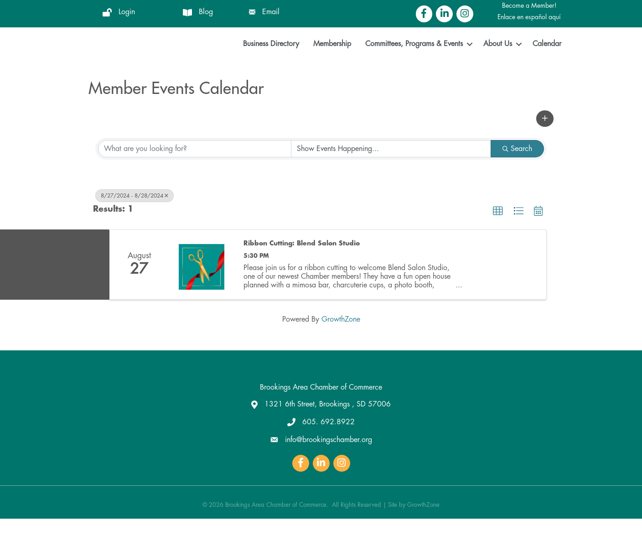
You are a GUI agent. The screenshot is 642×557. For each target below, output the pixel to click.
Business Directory (271, 63)
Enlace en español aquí (529, 17)
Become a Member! (529, 5)
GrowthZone (340, 357)
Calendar (547, 63)
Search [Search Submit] (517, 187)
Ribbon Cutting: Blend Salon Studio (301, 281)
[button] (545, 157)
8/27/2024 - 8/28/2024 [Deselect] (134, 234)
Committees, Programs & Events (414, 63)
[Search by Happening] (391, 187)
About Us (497, 63)
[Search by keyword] (194, 187)
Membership (332, 63)
